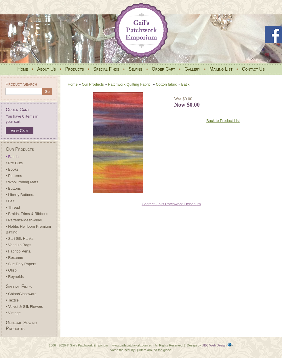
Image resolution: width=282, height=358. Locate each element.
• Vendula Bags (18, 245)
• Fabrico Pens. (18, 251)
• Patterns (14, 176)
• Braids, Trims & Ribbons (27, 214)
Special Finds (106, 69)
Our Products (20, 149)
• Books (12, 169)
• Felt (10, 201)
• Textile (12, 300)
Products (74, 69)
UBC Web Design (214, 345)
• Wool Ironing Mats (22, 182)
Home (22, 69)
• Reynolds (15, 276)
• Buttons (13, 188)
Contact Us (253, 69)
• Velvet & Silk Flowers (24, 306)
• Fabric (12, 156)
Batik (185, 84)
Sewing (135, 69)
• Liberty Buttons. (20, 195)
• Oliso (11, 270)
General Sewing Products (21, 325)
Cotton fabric (166, 84)
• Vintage (13, 313)
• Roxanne (14, 257)
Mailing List (221, 69)
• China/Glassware (21, 294)
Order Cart (163, 69)
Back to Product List (223, 120)
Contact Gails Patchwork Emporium (171, 204)
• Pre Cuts (14, 163)
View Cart (19, 130)
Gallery (192, 69)
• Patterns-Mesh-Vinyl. (24, 220)
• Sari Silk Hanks (19, 238)
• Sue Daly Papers (21, 264)
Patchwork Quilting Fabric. (130, 84)
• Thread (13, 207)
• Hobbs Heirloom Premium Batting (28, 229)
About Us (46, 69)
